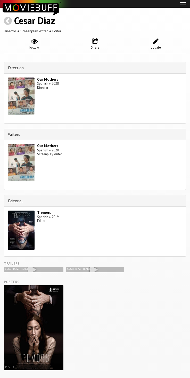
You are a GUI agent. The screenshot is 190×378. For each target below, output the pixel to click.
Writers (14, 134)
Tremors (44, 212)
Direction (16, 67)
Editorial (15, 200)
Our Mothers (47, 79)
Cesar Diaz (34, 20)
